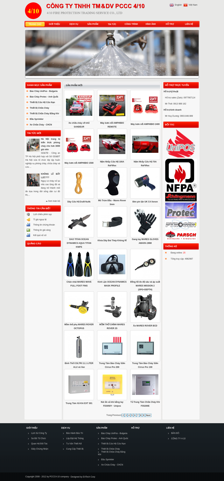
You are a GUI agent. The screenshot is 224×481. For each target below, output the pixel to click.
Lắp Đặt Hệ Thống (74, 438)
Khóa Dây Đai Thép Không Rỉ (112, 240)
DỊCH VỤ (73, 24)
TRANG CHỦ (35, 24)
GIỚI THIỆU (53, 24)
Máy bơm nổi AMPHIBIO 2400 (145, 124)
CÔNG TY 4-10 (178, 438)
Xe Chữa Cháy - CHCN (41, 124)
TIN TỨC (112, 24)
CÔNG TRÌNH (131, 24)
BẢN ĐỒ (175, 433)
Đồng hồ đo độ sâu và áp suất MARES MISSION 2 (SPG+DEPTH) (145, 286)
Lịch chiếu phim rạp (42, 214)
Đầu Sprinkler (36, 119)
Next (148, 415)
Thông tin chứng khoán (44, 225)
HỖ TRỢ (169, 24)
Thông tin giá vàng (42, 230)
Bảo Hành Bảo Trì (74, 433)
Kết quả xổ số (39, 235)
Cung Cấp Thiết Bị (74, 449)
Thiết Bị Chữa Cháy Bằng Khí (44, 113)
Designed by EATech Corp (82, 476)
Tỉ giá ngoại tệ (40, 219)
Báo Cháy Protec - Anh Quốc (44, 97)
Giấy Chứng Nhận (39, 449)
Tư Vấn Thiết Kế (74, 443)
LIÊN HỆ (188, 24)
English (178, 5)
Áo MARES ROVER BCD (145, 326)
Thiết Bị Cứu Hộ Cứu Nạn (42, 102)
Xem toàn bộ (54, 201)
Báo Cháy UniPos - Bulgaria (44, 91)
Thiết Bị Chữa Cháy (39, 108)
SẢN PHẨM (92, 24)
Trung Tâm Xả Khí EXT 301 (79, 403)
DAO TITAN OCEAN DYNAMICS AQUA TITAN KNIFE (79, 243)
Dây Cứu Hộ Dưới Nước (78, 202)
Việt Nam (193, 5)
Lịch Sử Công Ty (39, 433)
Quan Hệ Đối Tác (39, 443)
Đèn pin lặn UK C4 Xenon (145, 202)
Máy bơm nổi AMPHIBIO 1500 (79, 163)
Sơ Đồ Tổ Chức (38, 438)
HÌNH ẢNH (150, 24)
